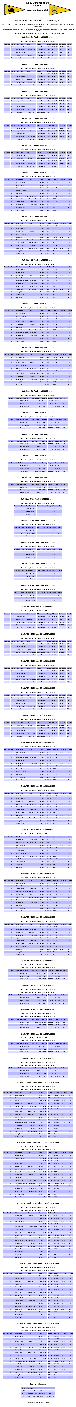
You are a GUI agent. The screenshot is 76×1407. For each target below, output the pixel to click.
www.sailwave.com (38, 1404)
